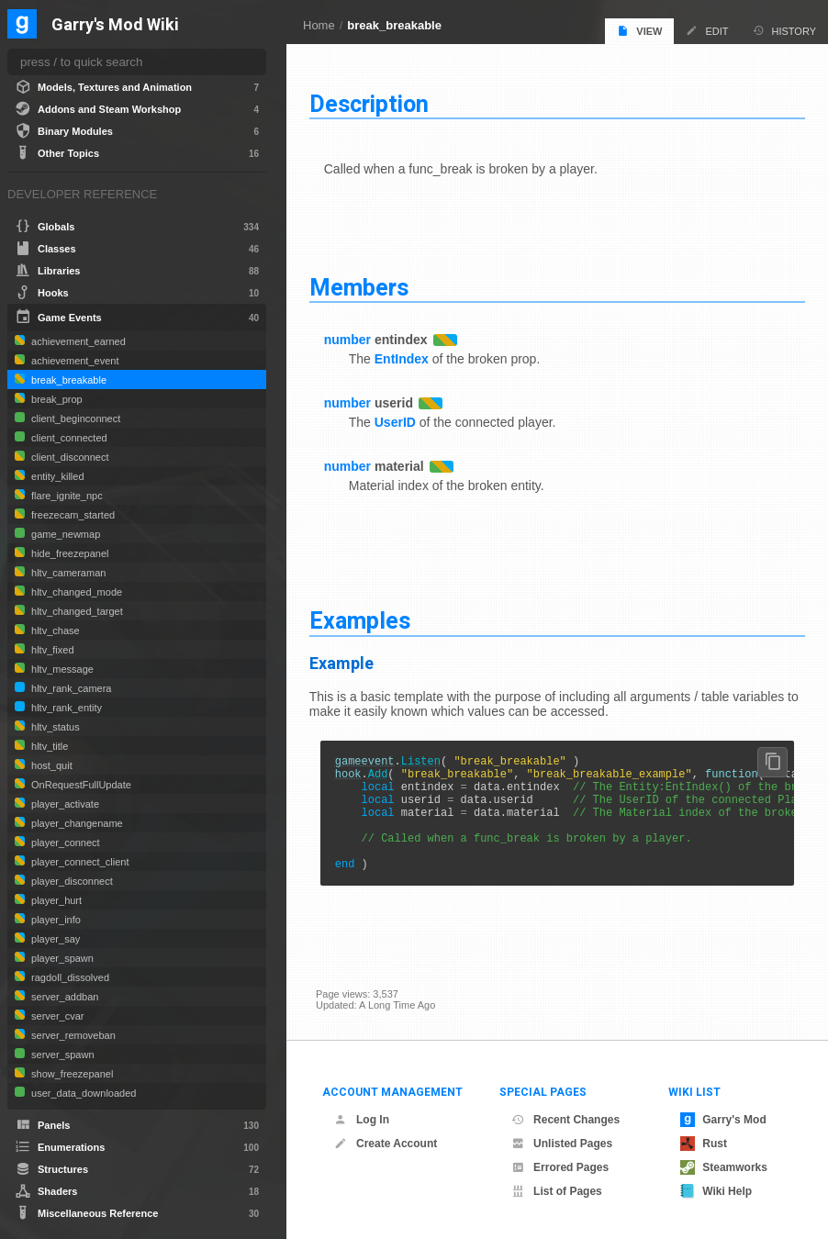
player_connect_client (78, 861)
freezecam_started (71, 514)
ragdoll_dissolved (68, 977)
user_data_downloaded (82, 1093)
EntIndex (408, 357)
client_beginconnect (74, 418)
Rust (703, 1143)
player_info (54, 919)
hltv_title (48, 746)
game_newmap (64, 534)
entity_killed (56, 476)
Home (319, 25)
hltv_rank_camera (70, 688)
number (353, 337)
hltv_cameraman (67, 572)
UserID (401, 420)
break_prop (55, 399)
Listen (427, 760)
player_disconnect (70, 881)
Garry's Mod (723, 1119)
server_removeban (72, 1035)
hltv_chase (54, 630)
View (639, 31)
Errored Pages (560, 1167)
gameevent (371, 760)
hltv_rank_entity (65, 707)
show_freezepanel (70, 1073)
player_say (54, 938)
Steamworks (723, 1167)
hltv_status (54, 726)
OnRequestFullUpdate (79, 784)
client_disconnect (68, 457)
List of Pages (556, 1191)
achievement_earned (77, 341)
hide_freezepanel (68, 553)
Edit (707, 31)
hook (354, 776)
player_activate (63, 803)
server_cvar (56, 1015)
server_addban (63, 996)
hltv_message (61, 669)
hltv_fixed (51, 649)
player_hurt (55, 900)
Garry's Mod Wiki (115, 25)
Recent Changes (565, 1119)
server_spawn (61, 1054)
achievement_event (73, 360)
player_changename (75, 823)
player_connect (64, 842)
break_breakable (394, 25)
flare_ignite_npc (65, 495)
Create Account (385, 1143)
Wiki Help (716, 1191)
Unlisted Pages (561, 1143)
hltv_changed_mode (75, 591)
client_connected (67, 437)
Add (385, 776)
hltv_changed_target (75, 611)
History (785, 31)
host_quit (50, 765)
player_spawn (61, 958)
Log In (361, 1119)
